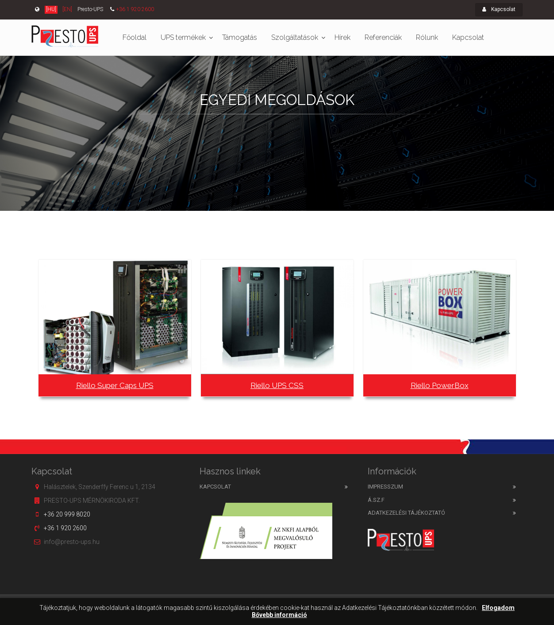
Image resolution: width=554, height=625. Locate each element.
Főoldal (134, 37)
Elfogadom (498, 608)
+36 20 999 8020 (67, 514)
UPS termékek (183, 37)
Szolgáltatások (294, 37)
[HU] (51, 9)
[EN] (67, 9)
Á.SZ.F (376, 500)
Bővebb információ (279, 615)
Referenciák (383, 37)
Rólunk (427, 37)
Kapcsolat (499, 9)
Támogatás (239, 37)
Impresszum (385, 486)
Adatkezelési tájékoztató (406, 512)
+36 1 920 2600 (135, 9)
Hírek (342, 37)
